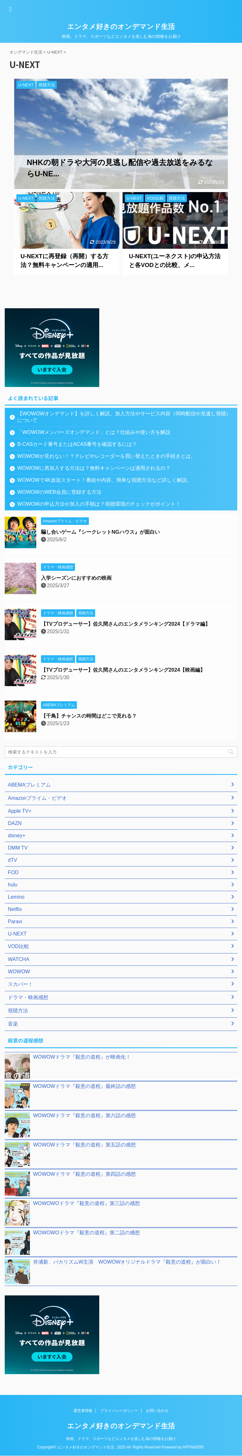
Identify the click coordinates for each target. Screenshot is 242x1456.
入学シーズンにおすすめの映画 (80, 578)
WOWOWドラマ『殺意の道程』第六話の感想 (84, 1115)
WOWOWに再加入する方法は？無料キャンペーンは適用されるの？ (93, 468)
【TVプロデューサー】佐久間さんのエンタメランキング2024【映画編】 (133, 670)
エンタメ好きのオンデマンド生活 (121, 27)
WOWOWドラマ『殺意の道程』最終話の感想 (84, 1086)
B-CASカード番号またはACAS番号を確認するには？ (77, 444)
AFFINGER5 (193, 1447)
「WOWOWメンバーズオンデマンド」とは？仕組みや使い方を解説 (93, 432)
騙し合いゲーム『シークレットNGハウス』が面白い (107, 532)
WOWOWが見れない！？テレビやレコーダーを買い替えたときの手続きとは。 (106, 456)
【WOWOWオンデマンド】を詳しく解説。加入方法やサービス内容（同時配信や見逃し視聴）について (119, 417)
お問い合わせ (157, 1410)
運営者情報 (82, 1410)
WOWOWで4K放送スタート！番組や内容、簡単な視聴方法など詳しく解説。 (104, 480)
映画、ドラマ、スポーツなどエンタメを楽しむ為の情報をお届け (121, 1438)
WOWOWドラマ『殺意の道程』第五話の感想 (84, 1144)
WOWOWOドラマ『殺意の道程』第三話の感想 (86, 1203)
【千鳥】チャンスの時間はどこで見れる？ (95, 716)
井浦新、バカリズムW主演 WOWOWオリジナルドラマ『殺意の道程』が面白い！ (127, 1262)
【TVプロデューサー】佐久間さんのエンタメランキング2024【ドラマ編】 (136, 624)
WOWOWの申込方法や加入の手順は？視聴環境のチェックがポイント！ (99, 504)
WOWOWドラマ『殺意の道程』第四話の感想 (84, 1174)
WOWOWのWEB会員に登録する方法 (59, 492)
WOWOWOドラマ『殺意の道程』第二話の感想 (86, 1232)
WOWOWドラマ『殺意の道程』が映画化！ (82, 1057)
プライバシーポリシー (119, 1410)
